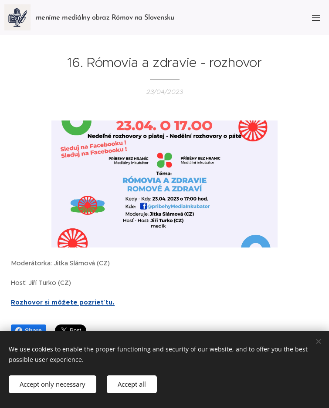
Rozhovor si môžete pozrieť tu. (63, 302)
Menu (316, 17)
